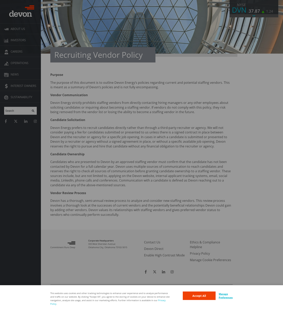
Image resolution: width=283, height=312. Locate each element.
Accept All (199, 296)
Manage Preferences (226, 295)
